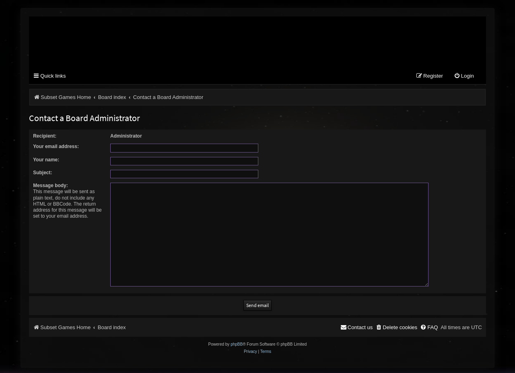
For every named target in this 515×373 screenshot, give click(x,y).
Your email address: (56, 146)
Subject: (42, 172)
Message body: (50, 185)
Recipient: (44, 136)
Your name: (46, 160)
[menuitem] (464, 76)
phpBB (237, 341)
